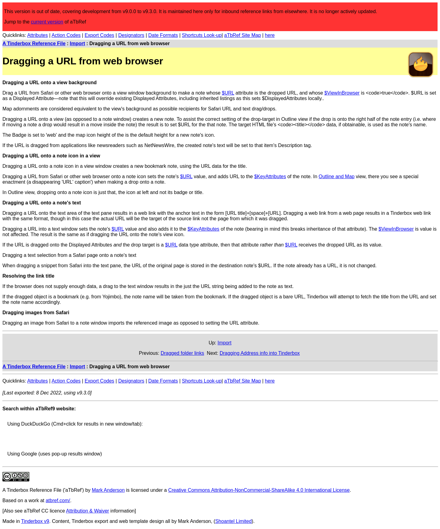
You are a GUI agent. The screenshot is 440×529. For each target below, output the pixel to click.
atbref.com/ (58, 500)
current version (47, 21)
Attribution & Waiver (87, 510)
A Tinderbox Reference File (33, 43)
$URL (228, 92)
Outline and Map (336, 176)
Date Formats (163, 35)
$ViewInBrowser (342, 92)
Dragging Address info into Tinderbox (260, 353)
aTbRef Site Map (242, 35)
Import (77, 43)
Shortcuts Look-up (202, 35)
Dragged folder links (182, 353)
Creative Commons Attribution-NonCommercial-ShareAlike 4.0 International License (259, 490)
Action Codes (66, 35)
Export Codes (99, 35)
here (270, 35)
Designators (131, 35)
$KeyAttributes (270, 176)
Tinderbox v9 (35, 521)
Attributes (37, 35)
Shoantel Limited (233, 521)
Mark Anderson (108, 490)
